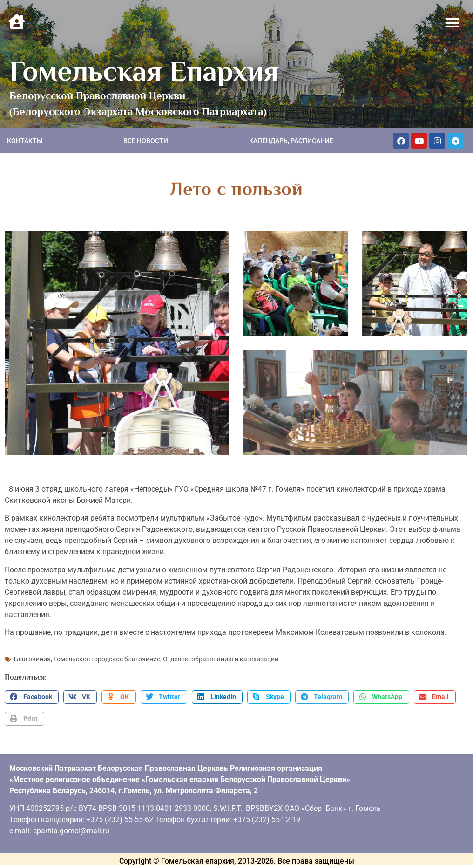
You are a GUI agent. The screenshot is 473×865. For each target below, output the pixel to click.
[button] (452, 22)
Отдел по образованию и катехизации (220, 657)
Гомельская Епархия (144, 71)
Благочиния (32, 657)
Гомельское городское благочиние (107, 657)
